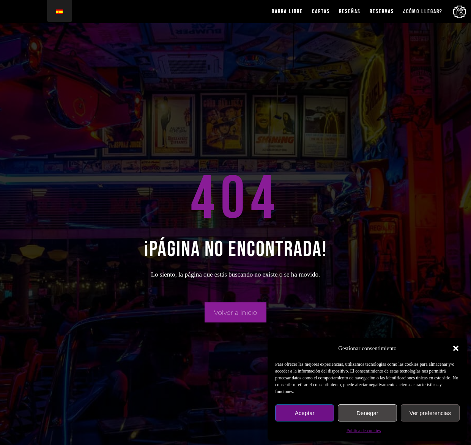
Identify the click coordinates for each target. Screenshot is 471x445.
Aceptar (305, 413)
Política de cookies (364, 430)
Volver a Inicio (235, 312)
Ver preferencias (430, 413)
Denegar (367, 413)
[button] (456, 348)
